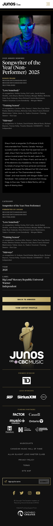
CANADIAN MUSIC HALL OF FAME (26, 449)
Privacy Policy (26, 460)
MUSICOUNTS (26, 443)
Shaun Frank (9, 78)
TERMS (26, 465)
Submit (44, 481)
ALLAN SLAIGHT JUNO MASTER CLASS (26, 454)
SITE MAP (26, 471)
